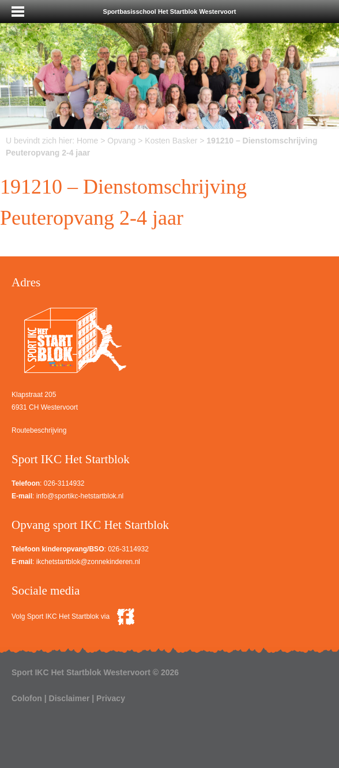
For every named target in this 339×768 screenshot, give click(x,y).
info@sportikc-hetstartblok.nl (80, 496)
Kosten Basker (171, 140)
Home (87, 140)
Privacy (110, 698)
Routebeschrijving (39, 430)
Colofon (27, 698)
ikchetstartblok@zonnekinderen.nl (88, 562)
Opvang (121, 140)
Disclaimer (69, 698)
